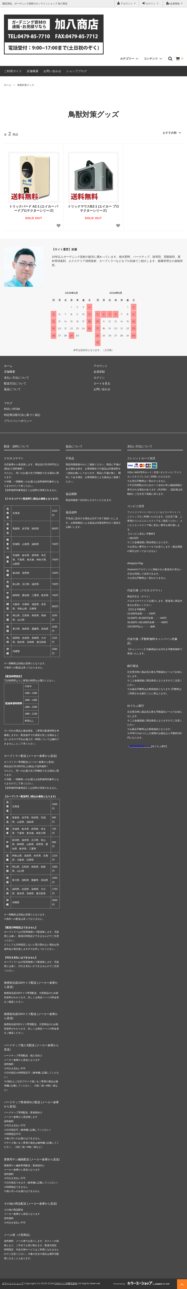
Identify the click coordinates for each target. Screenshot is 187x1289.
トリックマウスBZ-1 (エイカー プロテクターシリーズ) (93, 208)
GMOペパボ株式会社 (65, 1283)
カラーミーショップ (12, 1283)
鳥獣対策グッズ (25, 85)
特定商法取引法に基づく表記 (22, 414)
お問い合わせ (52, 71)
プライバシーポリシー (18, 420)
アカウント (127, 3)
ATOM (16, 408)
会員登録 (175, 3)
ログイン (151, 3)
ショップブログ (76, 71)
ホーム (7, 85)
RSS (7, 408)
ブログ (8, 403)
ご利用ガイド (13, 71)
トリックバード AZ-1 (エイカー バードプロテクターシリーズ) (33, 208)
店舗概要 (33, 71)
